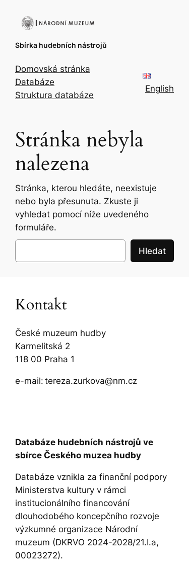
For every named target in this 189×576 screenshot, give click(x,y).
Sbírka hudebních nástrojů (61, 45)
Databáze (34, 82)
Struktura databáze (54, 95)
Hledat (152, 251)
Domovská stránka (52, 69)
